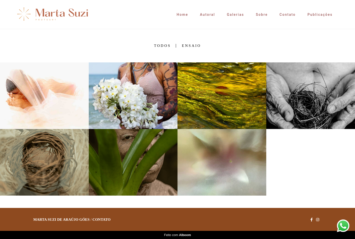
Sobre (262, 15)
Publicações (320, 15)
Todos (162, 46)
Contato (288, 15)
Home (182, 15)
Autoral (207, 15)
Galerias (235, 15)
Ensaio (191, 46)
